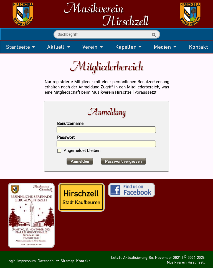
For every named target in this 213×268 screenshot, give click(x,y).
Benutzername (70, 124)
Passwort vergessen (123, 161)
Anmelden (80, 161)
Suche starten (153, 35)
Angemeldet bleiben (82, 151)
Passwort (66, 138)
